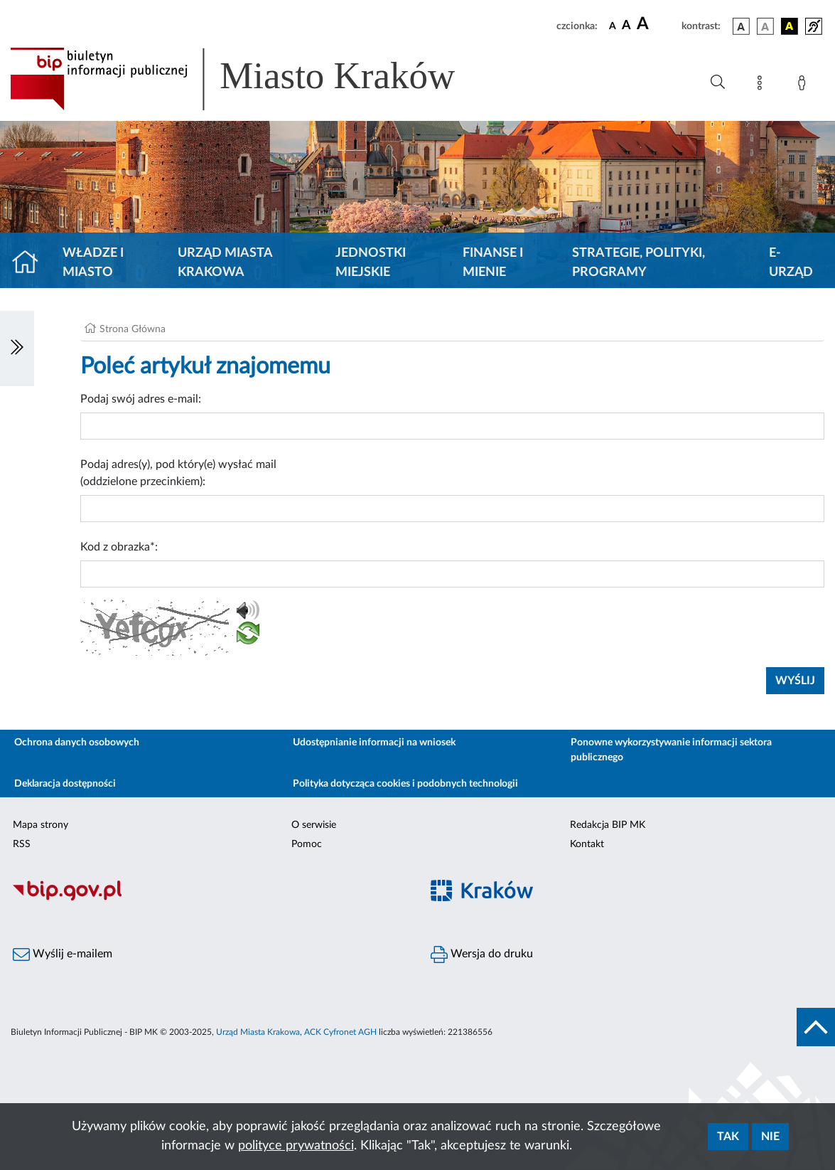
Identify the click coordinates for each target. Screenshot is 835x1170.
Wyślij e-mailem (62, 954)
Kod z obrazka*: (119, 547)
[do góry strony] (816, 1027)
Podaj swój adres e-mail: (140, 399)
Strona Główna (132, 329)
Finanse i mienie (493, 263)
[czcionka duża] (657, 24)
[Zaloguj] (804, 85)
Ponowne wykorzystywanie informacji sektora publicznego (671, 750)
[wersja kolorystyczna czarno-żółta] (789, 26)
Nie (770, 1136)
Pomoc (306, 844)
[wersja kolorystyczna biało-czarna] (765, 26)
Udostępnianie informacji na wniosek (374, 743)
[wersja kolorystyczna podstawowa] (741, 26)
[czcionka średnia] (626, 26)
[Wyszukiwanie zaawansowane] (718, 82)
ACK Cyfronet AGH (340, 1032)
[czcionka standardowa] (613, 25)
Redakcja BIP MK (607, 825)
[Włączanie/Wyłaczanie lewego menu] (17, 348)
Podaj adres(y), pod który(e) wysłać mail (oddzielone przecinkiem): (178, 473)
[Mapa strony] (762, 85)
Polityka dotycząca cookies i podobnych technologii (405, 784)
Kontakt (587, 844)
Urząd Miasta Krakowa (225, 263)
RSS (22, 844)
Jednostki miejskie (370, 263)
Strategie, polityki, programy (638, 263)
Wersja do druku (482, 954)
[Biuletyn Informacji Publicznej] (209, 898)
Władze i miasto (93, 263)
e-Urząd (791, 263)
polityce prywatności (296, 1145)
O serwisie (313, 825)
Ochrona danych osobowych (76, 743)
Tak (728, 1136)
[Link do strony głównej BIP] (253, 79)
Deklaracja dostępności (65, 784)
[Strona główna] (31, 263)
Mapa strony (40, 825)
